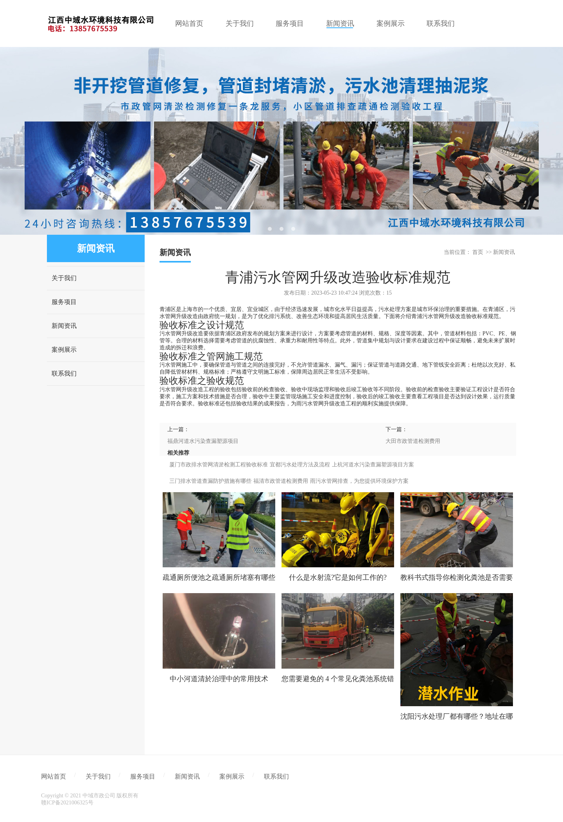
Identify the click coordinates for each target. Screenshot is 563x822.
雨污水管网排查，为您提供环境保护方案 (359, 481)
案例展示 (64, 349)
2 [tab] (281, 229)
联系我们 (64, 373)
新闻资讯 (64, 325)
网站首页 (53, 776)
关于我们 (64, 278)
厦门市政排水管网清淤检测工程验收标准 (218, 465)
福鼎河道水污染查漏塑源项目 (202, 441)
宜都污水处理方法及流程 (300, 465)
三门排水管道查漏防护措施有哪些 (210, 481)
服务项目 (64, 302)
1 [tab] (270, 229)
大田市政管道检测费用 (412, 441)
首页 (477, 252)
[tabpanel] (281, 141)
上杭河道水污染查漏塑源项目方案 (373, 465)
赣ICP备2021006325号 (67, 803)
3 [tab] (293, 229)
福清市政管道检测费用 (280, 481)
